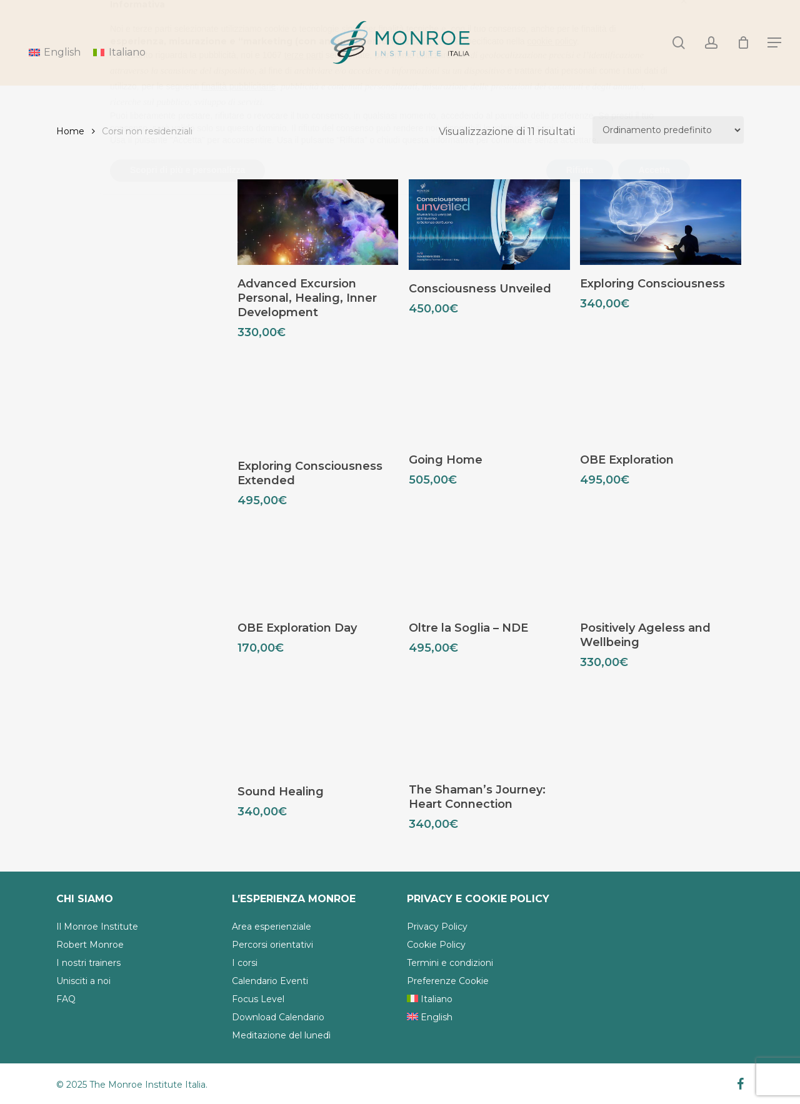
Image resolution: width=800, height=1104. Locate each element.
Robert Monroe (90, 944)
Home (70, 131)
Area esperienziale (271, 926)
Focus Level (258, 999)
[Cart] (743, 42)
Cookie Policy (436, 944)
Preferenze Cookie (448, 981)
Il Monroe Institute (97, 926)
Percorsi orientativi (272, 944)
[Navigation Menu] (775, 42)
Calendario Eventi (270, 981)
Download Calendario (278, 1017)
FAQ (66, 999)
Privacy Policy (437, 926)
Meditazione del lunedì (281, 1035)
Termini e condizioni (450, 962)
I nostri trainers (88, 962)
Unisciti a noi (83, 981)
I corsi (245, 962)
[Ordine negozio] (668, 130)
